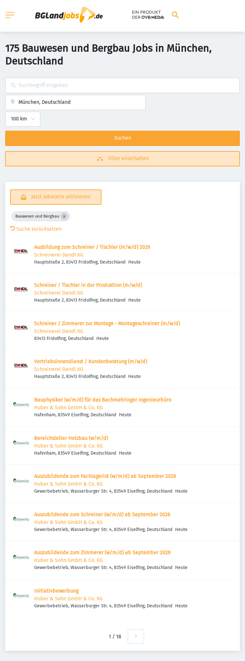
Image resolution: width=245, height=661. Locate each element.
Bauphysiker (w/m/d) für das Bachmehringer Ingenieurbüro (102, 400)
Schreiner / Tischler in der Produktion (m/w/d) (88, 285)
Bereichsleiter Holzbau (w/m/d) (71, 438)
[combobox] (122, 85)
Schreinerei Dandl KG (58, 255)
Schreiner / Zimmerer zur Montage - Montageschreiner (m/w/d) (107, 323)
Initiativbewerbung (56, 591)
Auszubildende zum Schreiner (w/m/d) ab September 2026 (102, 514)
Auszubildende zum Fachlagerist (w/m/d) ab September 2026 (105, 476)
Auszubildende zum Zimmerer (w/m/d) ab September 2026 (102, 553)
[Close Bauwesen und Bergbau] (64, 216)
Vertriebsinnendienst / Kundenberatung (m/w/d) (90, 361)
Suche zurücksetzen (36, 229)
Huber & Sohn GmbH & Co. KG (68, 407)
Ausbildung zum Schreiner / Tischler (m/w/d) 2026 (92, 247)
